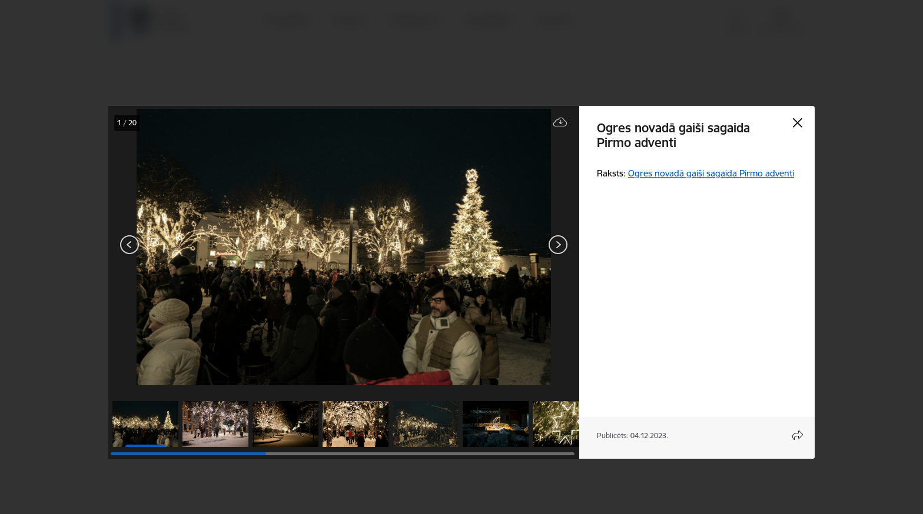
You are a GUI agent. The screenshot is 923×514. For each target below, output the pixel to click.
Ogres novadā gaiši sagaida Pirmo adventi (711, 173)
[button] (145, 424)
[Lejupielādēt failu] (560, 122)
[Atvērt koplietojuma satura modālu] (797, 435)
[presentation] (179, 246)
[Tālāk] (558, 244)
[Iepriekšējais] (130, 244)
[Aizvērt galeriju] (797, 123)
